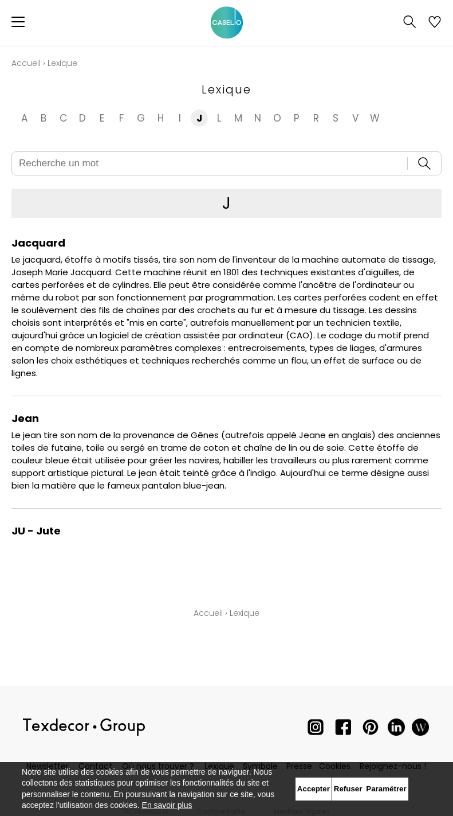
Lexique (244, 613)
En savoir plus (167, 805)
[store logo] (226, 23)
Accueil (26, 63)
